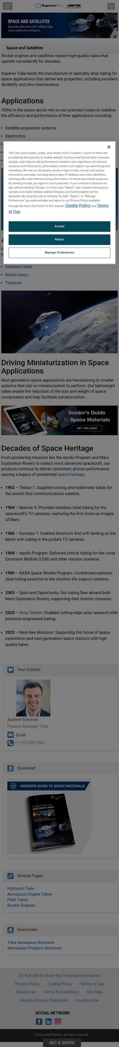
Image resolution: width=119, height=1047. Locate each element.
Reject (59, 239)
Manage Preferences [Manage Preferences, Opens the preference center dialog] (59, 252)
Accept (59, 226)
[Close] (108, 147)
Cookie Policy (77, 205)
